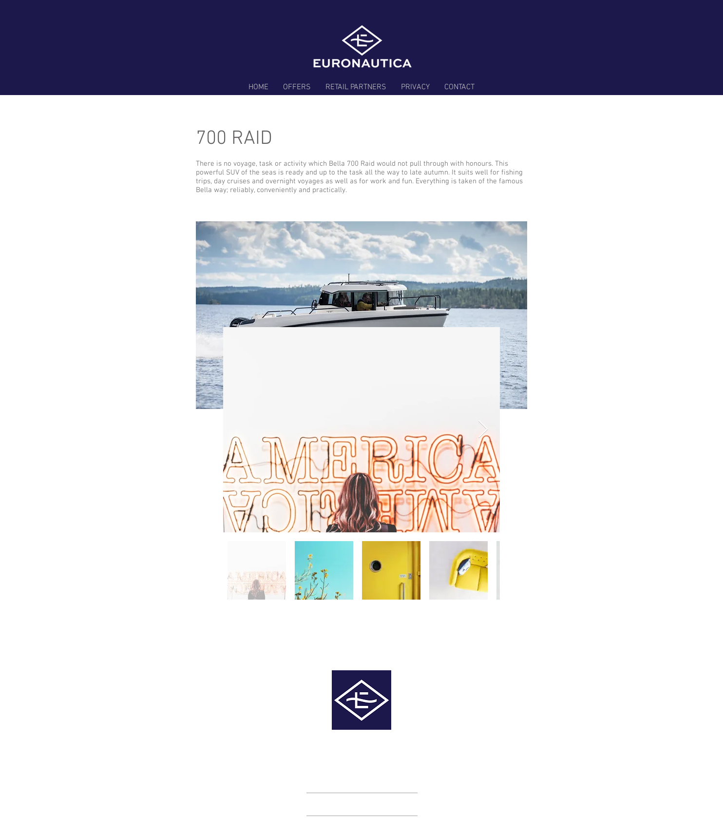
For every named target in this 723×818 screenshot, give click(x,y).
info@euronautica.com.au (430, 742)
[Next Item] (483, 429)
